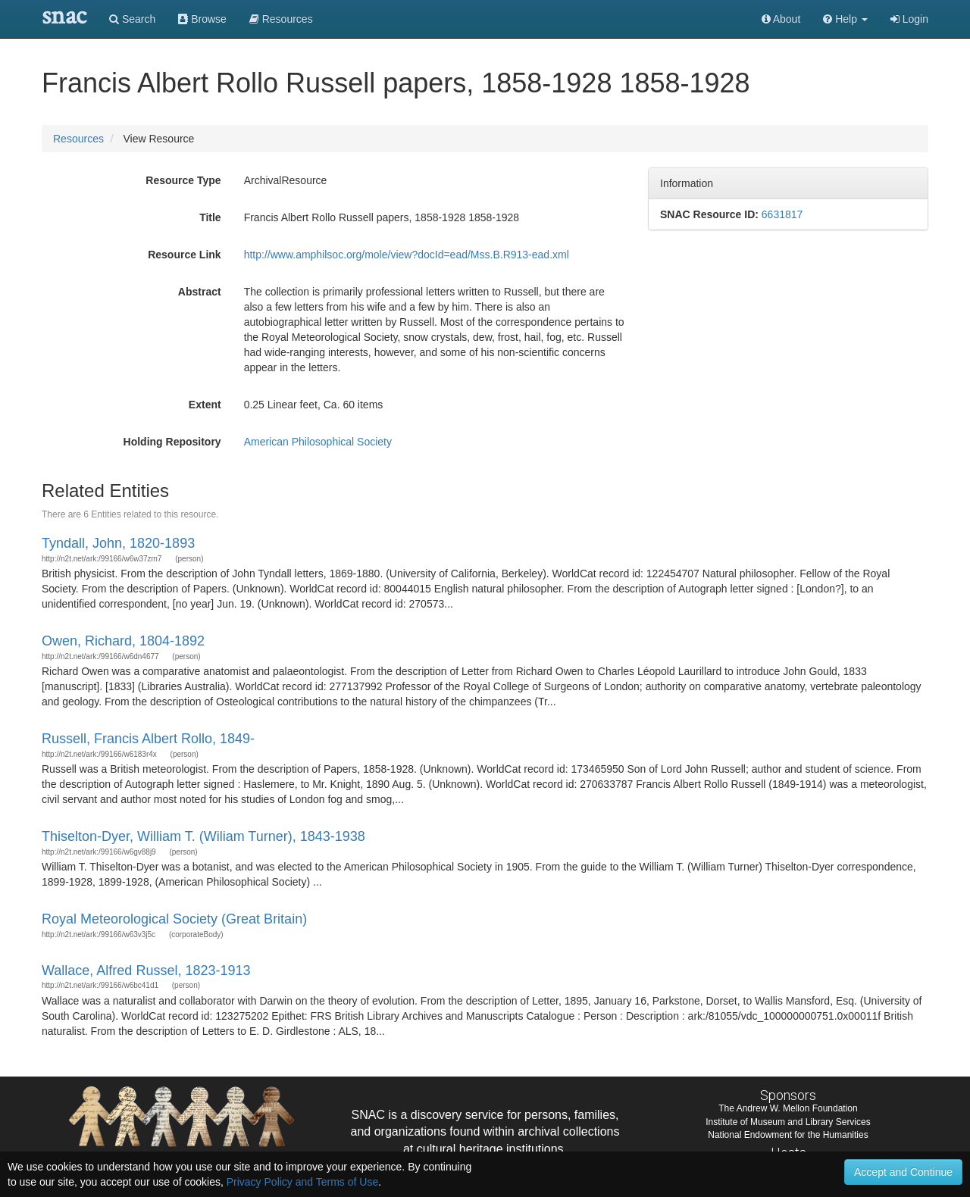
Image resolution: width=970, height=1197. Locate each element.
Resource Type (183, 180)
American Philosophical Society (318, 442)
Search (132, 19)
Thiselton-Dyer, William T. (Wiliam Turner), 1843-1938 (203, 836)
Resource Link (184, 254)
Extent (205, 404)
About (781, 19)
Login (909, 19)
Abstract (199, 292)
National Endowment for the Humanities (788, 1135)
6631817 (782, 214)
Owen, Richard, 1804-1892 (123, 641)
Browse (202, 19)
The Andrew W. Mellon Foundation (787, 1108)
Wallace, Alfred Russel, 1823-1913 (146, 970)
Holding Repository (172, 442)
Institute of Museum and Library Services (788, 1122)
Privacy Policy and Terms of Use (302, 1182)
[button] (845, 19)
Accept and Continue (903, 1172)
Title (210, 217)
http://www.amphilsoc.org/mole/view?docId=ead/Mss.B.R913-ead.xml (406, 254)
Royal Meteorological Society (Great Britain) (174, 919)
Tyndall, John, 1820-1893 (118, 543)
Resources (78, 139)
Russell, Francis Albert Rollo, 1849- (148, 738)
